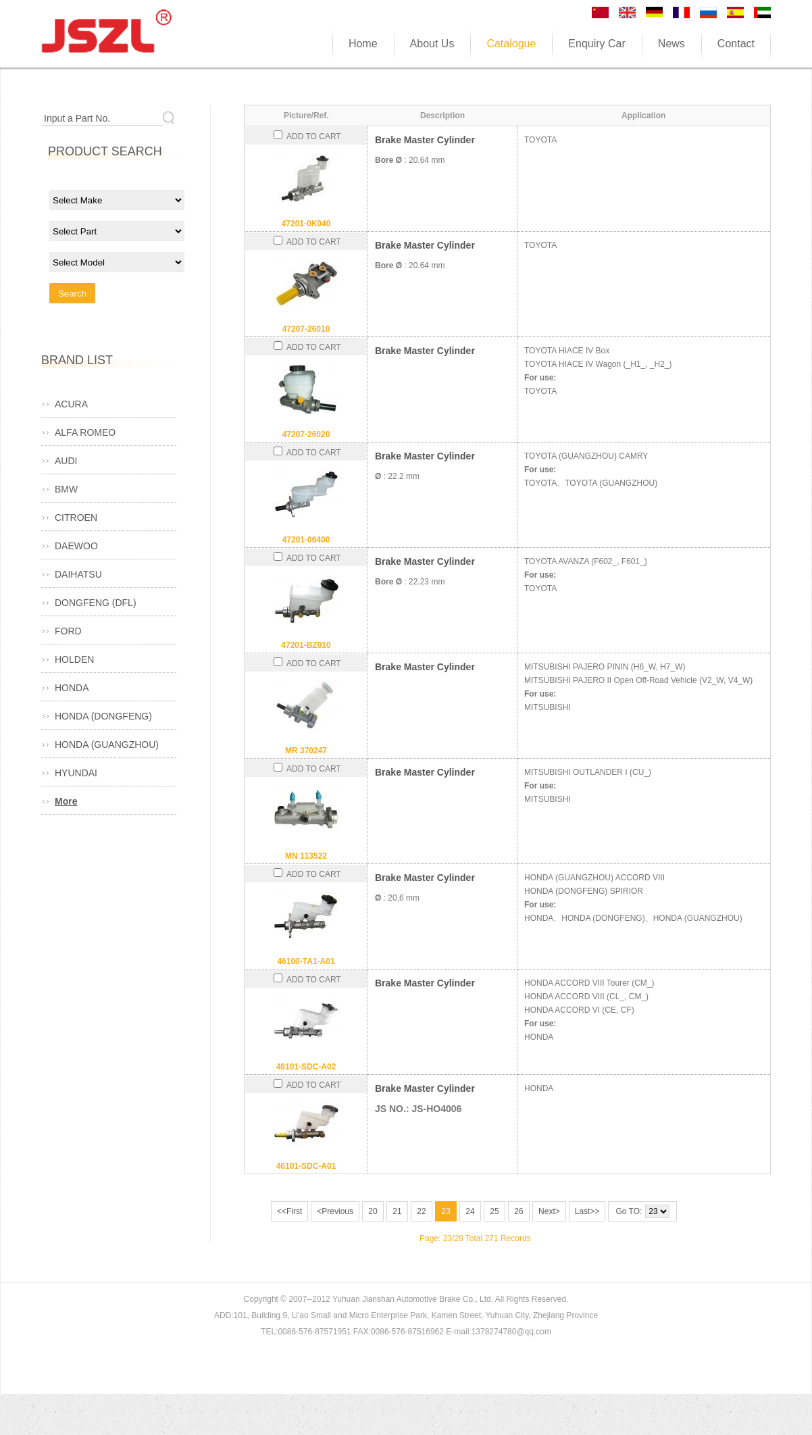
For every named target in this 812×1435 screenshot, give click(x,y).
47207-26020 (306, 434)
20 (372, 1211)
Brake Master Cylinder (425, 139)
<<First (289, 1211)
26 (518, 1211)
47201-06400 (306, 540)
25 (494, 1211)
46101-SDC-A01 (306, 1166)
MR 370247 (306, 750)
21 (396, 1211)
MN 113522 (306, 856)
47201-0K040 (306, 223)
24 (469, 1211)
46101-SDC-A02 (306, 1067)
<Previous (335, 1211)
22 (421, 1211)
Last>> (587, 1211)
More (66, 801)
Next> (549, 1211)
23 (445, 1211)
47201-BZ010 (305, 645)
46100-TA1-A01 (305, 961)
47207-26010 (306, 329)
